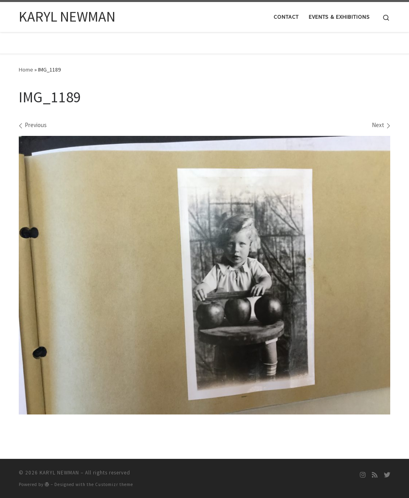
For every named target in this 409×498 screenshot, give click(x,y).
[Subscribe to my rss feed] (374, 475)
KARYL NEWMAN (59, 472)
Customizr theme (114, 484)
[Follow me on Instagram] (362, 475)
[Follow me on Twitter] (387, 475)
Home (26, 69)
